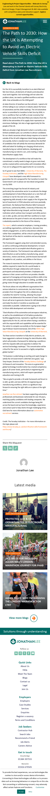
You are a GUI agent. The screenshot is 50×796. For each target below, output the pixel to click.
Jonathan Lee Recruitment (12, 394)
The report (7, 225)
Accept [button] (21, 791)
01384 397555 (25, 759)
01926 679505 (25, 767)
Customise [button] (40, 787)
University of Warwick (35, 171)
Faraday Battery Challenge (34, 361)
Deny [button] (30, 791)
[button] (12, 82)
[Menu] (45, 21)
